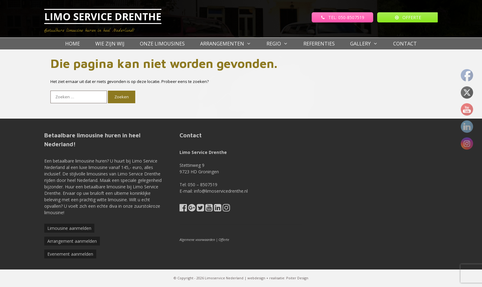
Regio (281, 43)
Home (72, 43)
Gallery (367, 43)
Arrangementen (229, 43)
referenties (319, 43)
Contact (405, 43)
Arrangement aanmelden (72, 241)
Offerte (224, 239)
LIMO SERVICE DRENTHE (102, 16)
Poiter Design (297, 278)
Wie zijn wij (109, 43)
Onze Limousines (162, 43)
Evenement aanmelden (70, 254)
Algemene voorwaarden (197, 239)
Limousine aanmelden (69, 228)
